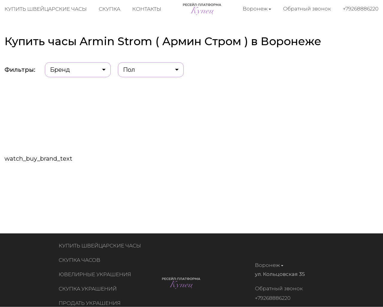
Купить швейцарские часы (45, 9)
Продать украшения (91, 303)
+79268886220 (361, 9)
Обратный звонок (307, 9)
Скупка (109, 9)
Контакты (146, 9)
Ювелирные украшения (96, 274)
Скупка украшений (89, 289)
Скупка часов (80, 260)
